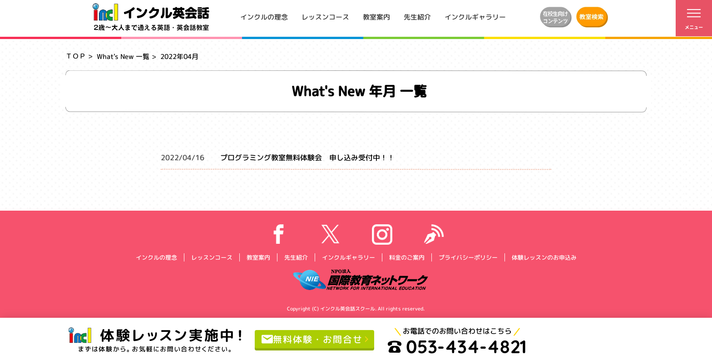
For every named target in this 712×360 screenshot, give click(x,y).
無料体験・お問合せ (312, 338)
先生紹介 (417, 16)
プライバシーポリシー (467, 257)
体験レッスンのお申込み (543, 257)
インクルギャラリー (475, 16)
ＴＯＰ (75, 56)
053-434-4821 (457, 346)
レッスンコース (325, 16)
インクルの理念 (264, 16)
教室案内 (376, 16)
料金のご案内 (406, 257)
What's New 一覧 (123, 56)
